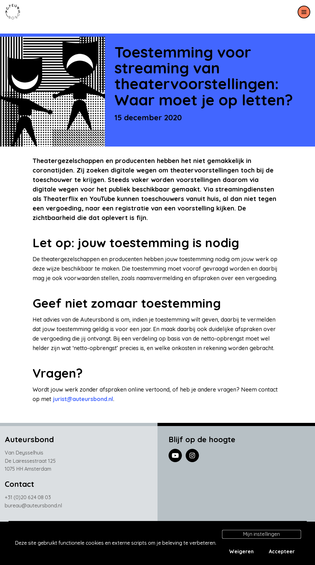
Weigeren (241, 551)
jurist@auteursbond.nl (83, 399)
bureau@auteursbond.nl (33, 507)
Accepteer (282, 551)
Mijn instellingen (261, 534)
